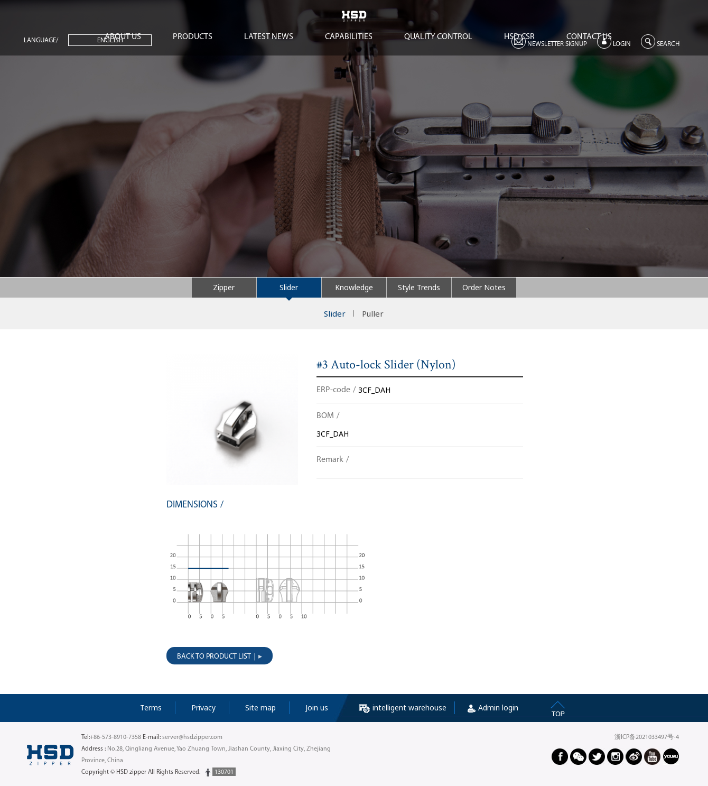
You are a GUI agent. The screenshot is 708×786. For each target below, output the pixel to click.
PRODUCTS (192, 37)
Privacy (203, 707)
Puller (373, 313)
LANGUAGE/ (41, 40)
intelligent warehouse (402, 707)
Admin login (493, 707)
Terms (151, 707)
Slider (289, 287)
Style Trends (419, 287)
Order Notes (484, 287)
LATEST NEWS (268, 37)
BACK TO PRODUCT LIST (214, 657)
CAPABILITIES (348, 37)
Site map (260, 707)
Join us (316, 707)
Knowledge (354, 287)
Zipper (224, 287)
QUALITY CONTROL (438, 37)
